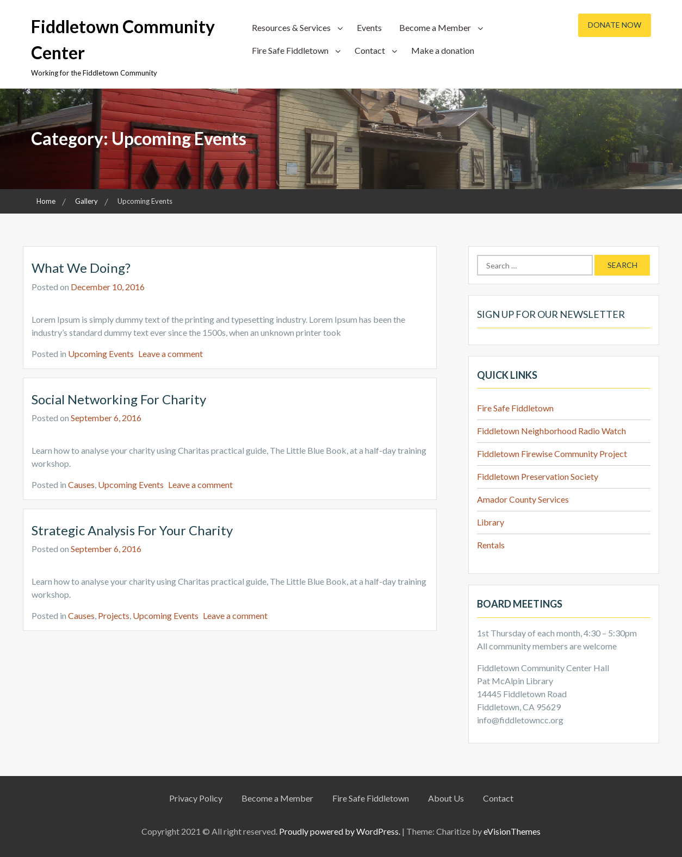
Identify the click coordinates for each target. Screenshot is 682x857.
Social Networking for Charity (119, 399)
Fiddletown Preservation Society (537, 476)
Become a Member (435, 27)
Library (490, 522)
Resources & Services (291, 27)
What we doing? (81, 268)
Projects (113, 615)
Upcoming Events (101, 353)
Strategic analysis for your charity (132, 530)
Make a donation (442, 50)
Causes (81, 484)
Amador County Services (523, 499)
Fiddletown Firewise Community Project (552, 453)
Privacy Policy (195, 798)
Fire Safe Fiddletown (290, 50)
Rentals (491, 545)
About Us (446, 798)
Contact (370, 50)
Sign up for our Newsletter (551, 314)
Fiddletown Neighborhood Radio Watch (551, 431)
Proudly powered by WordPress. (339, 831)
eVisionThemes (512, 831)
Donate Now (614, 24)
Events (369, 27)
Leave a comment (170, 353)
